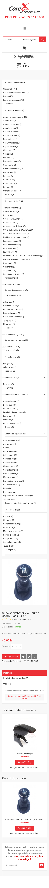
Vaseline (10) (8, 328)
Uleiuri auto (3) (9, 324)
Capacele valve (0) (10, 146)
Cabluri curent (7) (10, 455)
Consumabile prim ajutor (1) (26, 340)
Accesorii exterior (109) (26, 110)
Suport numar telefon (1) (13, 274)
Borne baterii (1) (10, 451)
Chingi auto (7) (9, 150)
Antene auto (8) (9, 121)
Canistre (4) (8, 516)
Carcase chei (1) (10, 462)
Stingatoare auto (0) (11, 347)
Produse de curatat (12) (13, 309)
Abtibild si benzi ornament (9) (15, 117)
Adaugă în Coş (11, 656)
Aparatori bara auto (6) (12, 124)
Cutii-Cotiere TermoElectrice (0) (16, 234)
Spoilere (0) (8, 187)
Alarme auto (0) (9, 444)
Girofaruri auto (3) (10, 409)
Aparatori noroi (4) (10, 128)
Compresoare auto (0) (12, 524)
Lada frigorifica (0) (10, 474)
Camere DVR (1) (10, 459)
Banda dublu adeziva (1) (13, 132)
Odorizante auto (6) (11, 306)
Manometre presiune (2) (13, 531)
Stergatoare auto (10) (12, 191)
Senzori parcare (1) (11, 492)
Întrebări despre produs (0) (15, 678)
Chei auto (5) (8, 520)
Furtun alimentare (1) (12, 241)
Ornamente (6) (9, 267)
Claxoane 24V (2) (10, 89)
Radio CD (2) (8, 388)
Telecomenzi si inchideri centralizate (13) (20, 503)
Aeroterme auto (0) (11, 211)
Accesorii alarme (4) (11, 440)
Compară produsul (32, 767)
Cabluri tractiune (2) (11, 143)
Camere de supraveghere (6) (16, 290)
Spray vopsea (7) (10, 320)
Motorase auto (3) (10, 477)
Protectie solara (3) (26, 357)
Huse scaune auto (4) (12, 245)
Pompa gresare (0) (11, 535)
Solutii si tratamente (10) (13, 317)
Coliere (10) (8, 154)
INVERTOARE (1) (10, 252)
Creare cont (30, 58)
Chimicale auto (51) (26, 295)
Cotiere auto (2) (9, 215)
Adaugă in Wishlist (17, 767)
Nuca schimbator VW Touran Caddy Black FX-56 (24, 697)
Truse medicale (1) (11, 350)
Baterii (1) (7, 448)
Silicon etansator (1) (11, 313)
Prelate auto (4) (9, 172)
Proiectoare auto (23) (12, 423)
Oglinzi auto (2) (9, 165)
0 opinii (15, 619)
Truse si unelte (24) (26, 510)
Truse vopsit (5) (9, 550)
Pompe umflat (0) (10, 538)
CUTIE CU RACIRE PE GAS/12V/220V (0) (19, 230)
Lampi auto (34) (9, 416)
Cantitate (6, 646)
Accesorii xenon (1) (11, 401)
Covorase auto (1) (10, 223)
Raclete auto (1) (9, 180)
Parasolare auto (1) (11, 371)
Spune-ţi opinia (25, 619)
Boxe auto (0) (8, 384)
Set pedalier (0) (9, 270)
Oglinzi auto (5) (9, 263)
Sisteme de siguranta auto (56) (26, 434)
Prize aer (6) (8, 176)
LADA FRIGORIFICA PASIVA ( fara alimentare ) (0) (23, 256)
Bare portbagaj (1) (10, 139)
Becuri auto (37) (9, 405)
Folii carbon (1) (9, 158)
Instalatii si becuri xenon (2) (14, 412)
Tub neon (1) (8, 427)
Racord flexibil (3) (10, 183)
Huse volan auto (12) (11, 248)
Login (20, 58)
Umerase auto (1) (10, 278)
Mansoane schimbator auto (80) (16, 259)
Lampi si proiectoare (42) (13, 100)
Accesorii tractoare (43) (14, 285)
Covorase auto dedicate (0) (14, 226)
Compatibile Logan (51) (14, 335)
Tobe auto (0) (8, 194)
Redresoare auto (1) (11, 485)
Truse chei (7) (9, 546)
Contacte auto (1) (10, 470)
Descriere (7, 673)
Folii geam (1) (8, 364)
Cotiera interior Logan (24, 754)
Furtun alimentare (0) (12, 161)
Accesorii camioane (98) (26, 82)
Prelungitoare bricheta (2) (13, 481)
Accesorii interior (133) (26, 201)
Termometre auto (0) (12, 208)
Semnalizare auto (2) (12, 542)
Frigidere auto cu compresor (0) (16, 237)
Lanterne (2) (8, 420)
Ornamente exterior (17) (13, 169)
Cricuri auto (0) (9, 527)
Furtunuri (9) (8, 96)
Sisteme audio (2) (26, 377)
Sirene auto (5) (9, 499)
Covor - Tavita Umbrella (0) (14, 219)
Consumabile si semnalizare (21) (16, 93)
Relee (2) (7, 488)
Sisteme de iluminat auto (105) (26, 394)
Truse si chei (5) (9, 104)
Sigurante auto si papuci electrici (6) (18, 496)
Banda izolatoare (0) (11, 135)
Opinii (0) (7, 684)
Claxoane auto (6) (10, 466)
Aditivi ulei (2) (8, 302)
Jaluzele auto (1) (10, 367)
